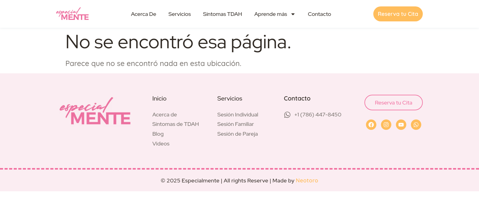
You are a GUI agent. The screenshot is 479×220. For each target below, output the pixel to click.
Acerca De (143, 13)
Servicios (179, 13)
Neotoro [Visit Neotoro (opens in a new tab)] (307, 180)
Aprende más (274, 14)
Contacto (319, 13)
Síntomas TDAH (222, 13)
